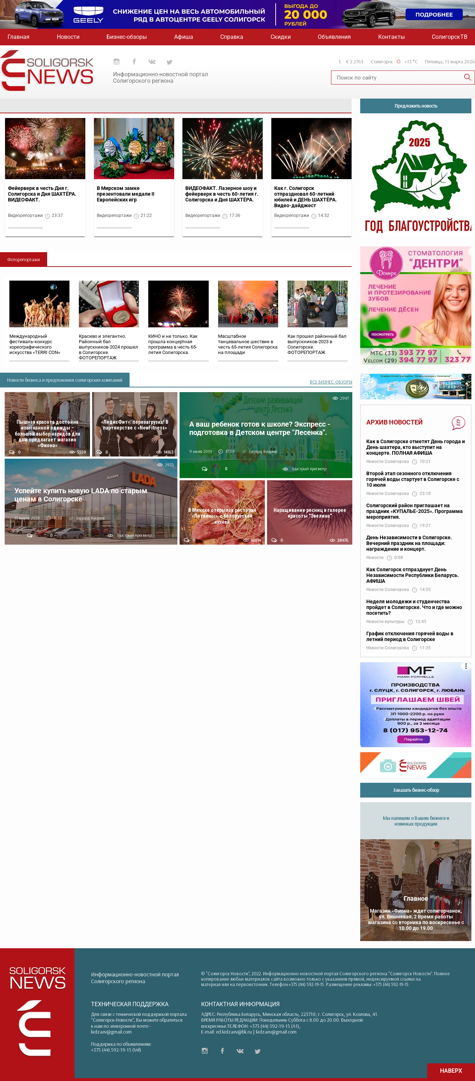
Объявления (334, 36)
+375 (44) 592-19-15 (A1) (274, 1026)
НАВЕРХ (451, 1070)
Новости (68, 36)
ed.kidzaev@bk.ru (234, 1031)
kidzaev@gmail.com (111, 1031)
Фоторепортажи (23, 259)
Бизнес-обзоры (127, 36)
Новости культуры (385, 621)
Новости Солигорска (387, 461)
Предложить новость (416, 106)
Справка (231, 36)
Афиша (183, 36)
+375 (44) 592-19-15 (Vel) (116, 1049)
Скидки (281, 36)
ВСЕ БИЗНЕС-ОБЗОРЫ (331, 382)
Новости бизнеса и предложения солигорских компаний (64, 380)
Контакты (391, 36)
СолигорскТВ (449, 36)
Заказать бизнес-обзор (416, 790)
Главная (19, 36)
